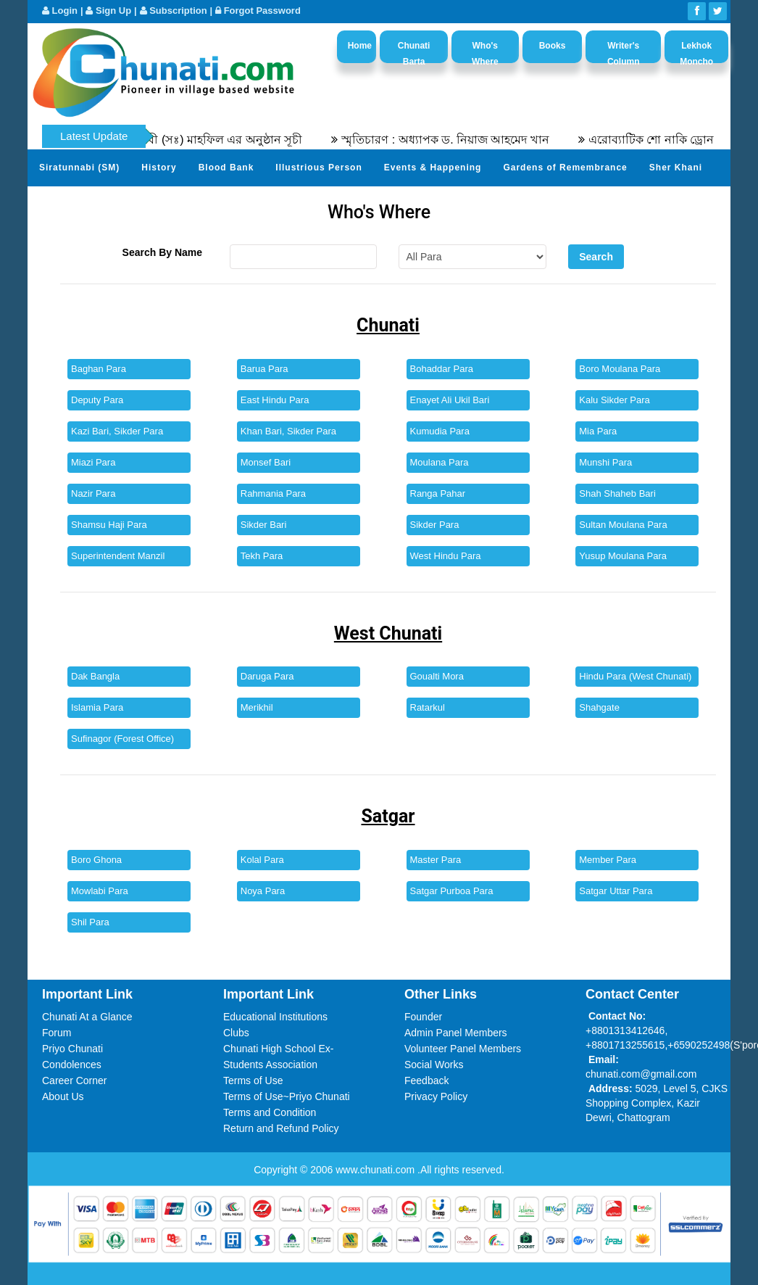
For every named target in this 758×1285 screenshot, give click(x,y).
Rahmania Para (273, 493)
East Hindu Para (275, 399)
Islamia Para (97, 707)
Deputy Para (97, 399)
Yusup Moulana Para (623, 555)
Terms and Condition (269, 1112)
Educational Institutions (275, 1016)
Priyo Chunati (72, 1048)
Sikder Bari (264, 524)
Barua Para (264, 368)
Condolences (71, 1064)
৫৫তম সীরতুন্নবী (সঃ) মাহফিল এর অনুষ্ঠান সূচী (204, 139)
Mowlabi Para (99, 890)
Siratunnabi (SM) (79, 167)
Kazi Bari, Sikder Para (117, 431)
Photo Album (176, 203)
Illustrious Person (318, 167)
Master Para (436, 859)
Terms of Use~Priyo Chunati (286, 1096)
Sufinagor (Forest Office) (122, 738)
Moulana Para (439, 462)
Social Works (433, 1064)
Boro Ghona (96, 859)
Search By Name (162, 252)
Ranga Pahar (438, 493)
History (158, 167)
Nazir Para (93, 493)
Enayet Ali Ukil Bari (450, 399)
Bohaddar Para (441, 368)
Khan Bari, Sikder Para (288, 431)
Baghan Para (98, 368)
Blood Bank (226, 167)
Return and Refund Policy (281, 1128)
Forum (56, 1032)
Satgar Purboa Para (451, 890)
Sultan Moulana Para (623, 524)
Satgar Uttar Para (615, 890)
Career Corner (74, 1080)
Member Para (607, 859)
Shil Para (90, 922)
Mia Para (598, 431)
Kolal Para (262, 859)
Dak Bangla (95, 676)
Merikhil (257, 707)
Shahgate (599, 707)
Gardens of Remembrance (565, 167)
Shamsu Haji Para (109, 524)
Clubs (236, 1032)
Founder (423, 1016)
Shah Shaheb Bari (617, 493)
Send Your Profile (81, 203)
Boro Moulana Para (619, 368)
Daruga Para (267, 676)
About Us (63, 1096)
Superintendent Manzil (117, 555)
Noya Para (263, 890)
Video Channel (264, 203)
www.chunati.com (376, 1169)
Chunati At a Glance (87, 1016)
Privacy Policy (435, 1096)
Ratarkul (427, 707)
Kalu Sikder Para (614, 399)
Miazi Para (93, 462)
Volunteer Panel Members (462, 1048)
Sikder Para (434, 524)
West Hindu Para (445, 555)
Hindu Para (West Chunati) (635, 676)
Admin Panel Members (455, 1032)
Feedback (426, 1080)
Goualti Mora (437, 676)
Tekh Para (262, 555)
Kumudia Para (440, 431)
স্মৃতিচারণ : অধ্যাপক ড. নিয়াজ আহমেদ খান (458, 139)
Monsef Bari (266, 462)
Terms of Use (253, 1080)
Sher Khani (675, 167)
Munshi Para (605, 462)
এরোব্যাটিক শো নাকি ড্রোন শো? (676, 139)
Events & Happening (433, 167)
